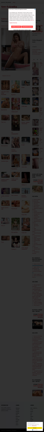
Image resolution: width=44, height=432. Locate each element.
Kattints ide (32, 20)
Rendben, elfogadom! (16, 26)
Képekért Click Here (13, 22)
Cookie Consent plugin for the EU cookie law (34, 429)
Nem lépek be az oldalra (27, 26)
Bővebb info (34, 425)
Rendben (34, 428)
